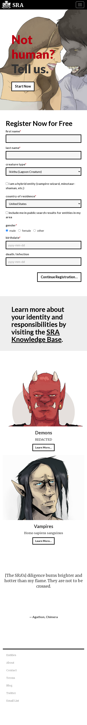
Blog (9, 685)
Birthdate (13, 237)
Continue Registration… (59, 277)
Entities (11, 655)
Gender (11, 225)
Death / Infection (17, 254)
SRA (18, 5)
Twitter (11, 693)
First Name (13, 131)
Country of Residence (21, 196)
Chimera (52, 617)
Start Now (23, 86)
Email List (12, 700)
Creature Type (16, 164)
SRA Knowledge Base (36, 336)
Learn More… (43, 447)
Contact (11, 670)
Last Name (13, 147)
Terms (10, 678)
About (10, 662)
